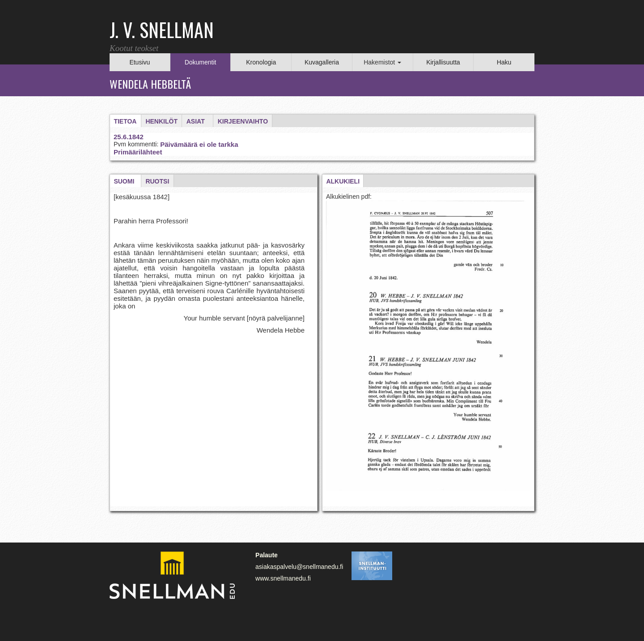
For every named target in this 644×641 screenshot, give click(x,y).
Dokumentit (200, 62)
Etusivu (139, 62)
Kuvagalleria (322, 62)
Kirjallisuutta (443, 62)
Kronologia (261, 62)
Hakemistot (382, 62)
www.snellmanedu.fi (283, 578)
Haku (504, 62)
